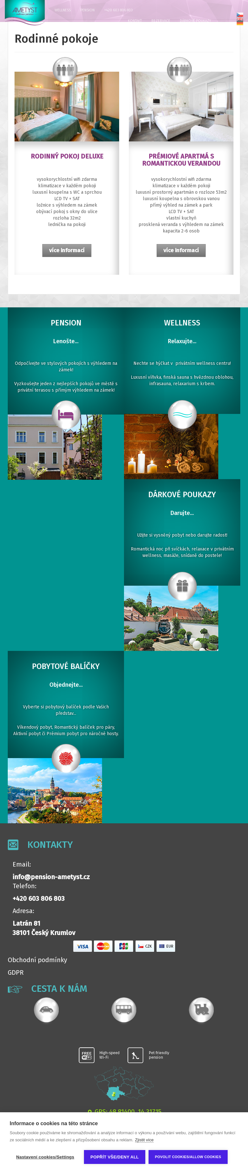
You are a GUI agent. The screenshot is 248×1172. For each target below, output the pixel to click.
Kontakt (135, 21)
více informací (67, 250)
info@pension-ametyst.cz (51, 877)
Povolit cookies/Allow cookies (188, 1157)
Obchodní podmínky (37, 960)
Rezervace (160, 21)
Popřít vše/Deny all (114, 1157)
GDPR (16, 972)
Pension (87, 10)
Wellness (63, 10)
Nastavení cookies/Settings (45, 1157)
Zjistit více (144, 1139)
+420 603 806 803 (118, 10)
